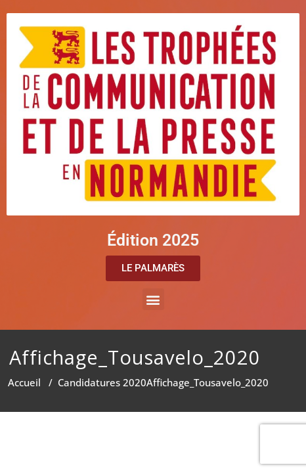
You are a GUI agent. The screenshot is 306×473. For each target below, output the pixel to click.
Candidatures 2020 (102, 382)
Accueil (24, 382)
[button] (153, 299)
